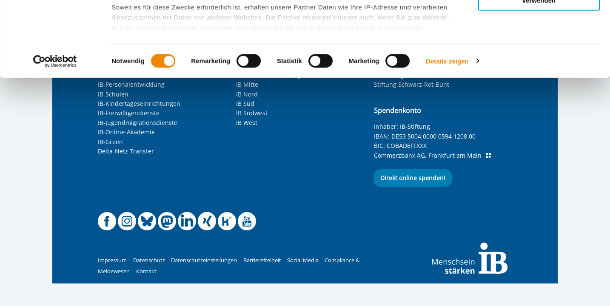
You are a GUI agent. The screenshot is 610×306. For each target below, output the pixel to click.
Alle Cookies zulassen (539, 20)
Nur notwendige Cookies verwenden (539, 72)
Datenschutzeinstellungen (204, 260)
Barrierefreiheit (262, 260)
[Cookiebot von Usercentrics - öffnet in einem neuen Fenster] (55, 136)
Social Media (303, 260)
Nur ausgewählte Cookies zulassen (539, 44)
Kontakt (146, 271)
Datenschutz (149, 260)
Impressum (112, 260)
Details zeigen (447, 135)
